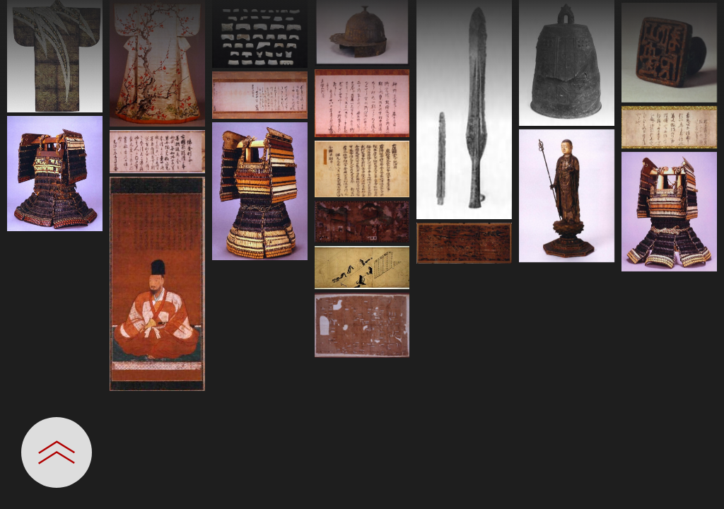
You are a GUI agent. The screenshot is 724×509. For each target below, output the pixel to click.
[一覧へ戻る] (699, 16)
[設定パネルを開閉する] (56, 452)
